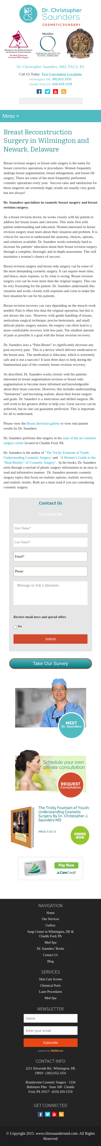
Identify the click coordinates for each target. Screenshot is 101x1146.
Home (50, 913)
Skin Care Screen (50, 979)
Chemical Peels (50, 985)
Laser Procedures (50, 991)
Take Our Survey (50, 663)
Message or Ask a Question (50, 593)
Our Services (50, 919)
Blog (50, 961)
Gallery (51, 925)
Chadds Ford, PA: (41, 84)
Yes (20, 626)
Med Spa (50, 942)
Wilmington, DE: (40, 79)
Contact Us (50, 955)
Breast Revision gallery (43, 423)
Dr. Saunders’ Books (50, 948)
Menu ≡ (10, 116)
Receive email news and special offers (39, 617)
